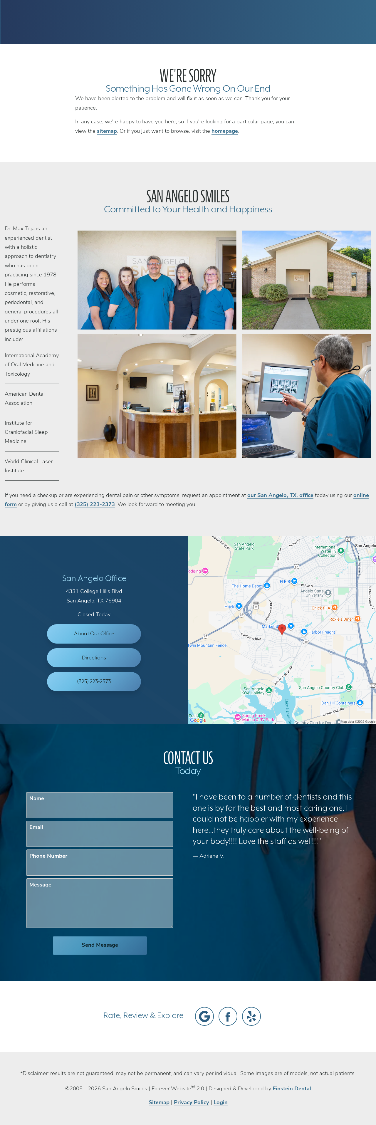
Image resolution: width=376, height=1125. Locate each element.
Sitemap (159, 1103)
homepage (225, 131)
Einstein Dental (292, 1089)
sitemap (107, 131)
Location (273, 22)
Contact (308, 22)
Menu (344, 22)
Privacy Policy (191, 1103)
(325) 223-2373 (95, 505)
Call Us (240, 22)
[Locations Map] (282, 629)
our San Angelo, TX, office (280, 495)
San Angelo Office (94, 578)
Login (221, 1103)
